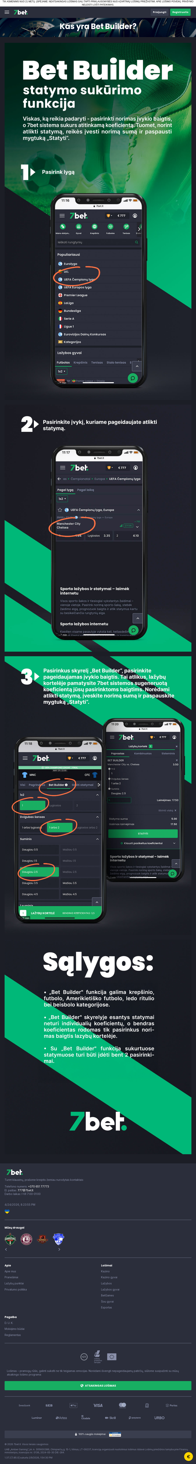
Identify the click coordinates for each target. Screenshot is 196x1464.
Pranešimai (11, 1277)
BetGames (107, 1295)
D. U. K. (9, 1322)
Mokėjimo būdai (14, 1328)
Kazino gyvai (109, 1277)
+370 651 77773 (38, 1186)
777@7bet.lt (25, 1190)
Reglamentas (13, 1335)
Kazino (105, 1271)
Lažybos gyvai (110, 1289)
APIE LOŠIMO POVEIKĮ (168, 1)
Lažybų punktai (14, 1283)
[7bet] (21, 12)
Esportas (106, 1307)
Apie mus (10, 1271)
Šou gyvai (107, 1301)
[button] (7, 12)
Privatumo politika (16, 1289)
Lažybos (106, 1283)
